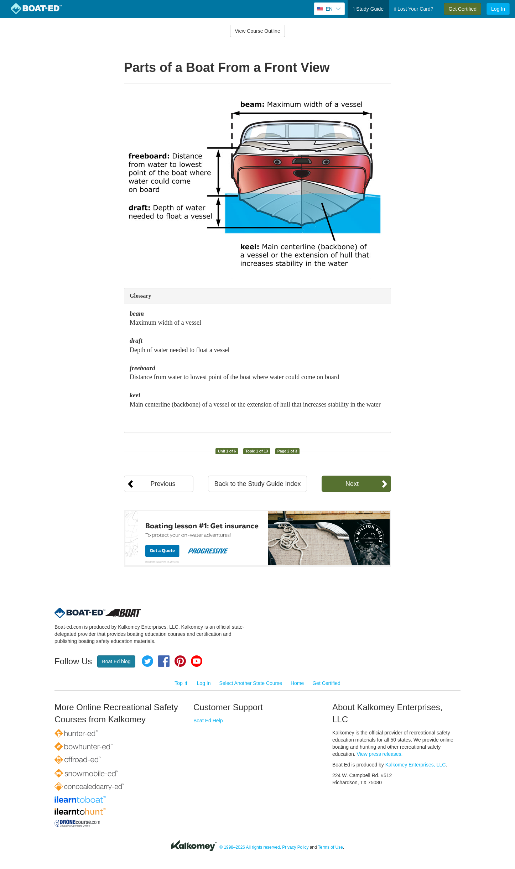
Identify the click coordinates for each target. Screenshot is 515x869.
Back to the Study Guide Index (257, 483)
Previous (162, 483)
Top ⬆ (181, 683)
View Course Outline (257, 31)
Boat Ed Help (208, 720)
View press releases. (380, 754)
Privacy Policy (295, 847)
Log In (498, 9)
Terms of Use (330, 847)
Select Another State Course (250, 683)
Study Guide (368, 9)
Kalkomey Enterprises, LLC (415, 765)
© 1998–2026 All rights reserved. (250, 847)
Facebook (164, 661)
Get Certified (462, 9)
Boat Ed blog (116, 661)
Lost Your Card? (413, 9)
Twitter (147, 661)
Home (297, 683)
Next (352, 483)
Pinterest (180, 661)
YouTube (196, 661)
